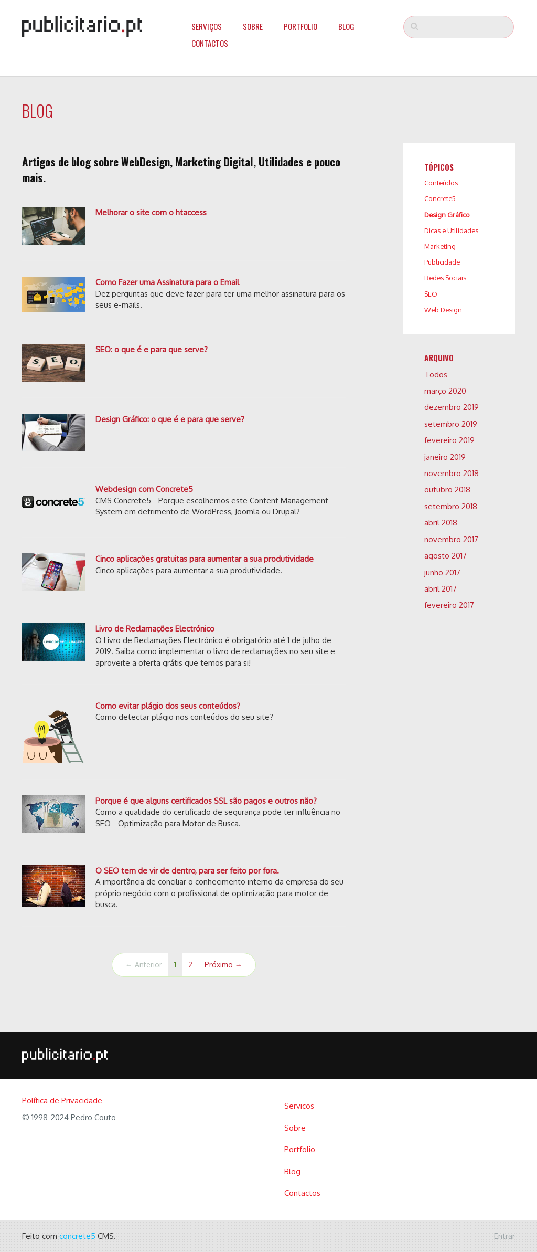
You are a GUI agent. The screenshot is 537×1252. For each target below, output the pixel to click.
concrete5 (77, 1236)
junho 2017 (442, 572)
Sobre (253, 26)
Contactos (209, 43)
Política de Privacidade (62, 1101)
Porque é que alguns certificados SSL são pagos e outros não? (206, 801)
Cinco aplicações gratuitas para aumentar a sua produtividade (204, 559)
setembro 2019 (450, 424)
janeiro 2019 (445, 457)
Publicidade (442, 262)
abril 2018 (440, 523)
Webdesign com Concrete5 (144, 489)
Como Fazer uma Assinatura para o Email (167, 282)
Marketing (440, 246)
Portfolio (300, 26)
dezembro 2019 (451, 407)
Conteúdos (441, 182)
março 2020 (445, 391)
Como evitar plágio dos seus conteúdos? (167, 706)
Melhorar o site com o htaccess (151, 212)
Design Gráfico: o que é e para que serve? (169, 419)
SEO (430, 294)
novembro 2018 (451, 473)
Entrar (504, 1236)
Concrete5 (440, 198)
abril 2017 (440, 589)
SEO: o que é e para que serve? (151, 349)
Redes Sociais (445, 277)
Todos (435, 375)
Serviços (206, 26)
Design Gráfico (447, 215)
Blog (346, 26)
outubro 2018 (447, 490)
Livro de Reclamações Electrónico (154, 629)
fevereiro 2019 (449, 440)
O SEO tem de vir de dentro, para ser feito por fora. (187, 871)
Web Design (443, 310)
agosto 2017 (445, 556)
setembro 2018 (450, 506)
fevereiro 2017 (449, 605)
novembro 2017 (451, 539)
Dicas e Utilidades (451, 230)
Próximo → (223, 964)
